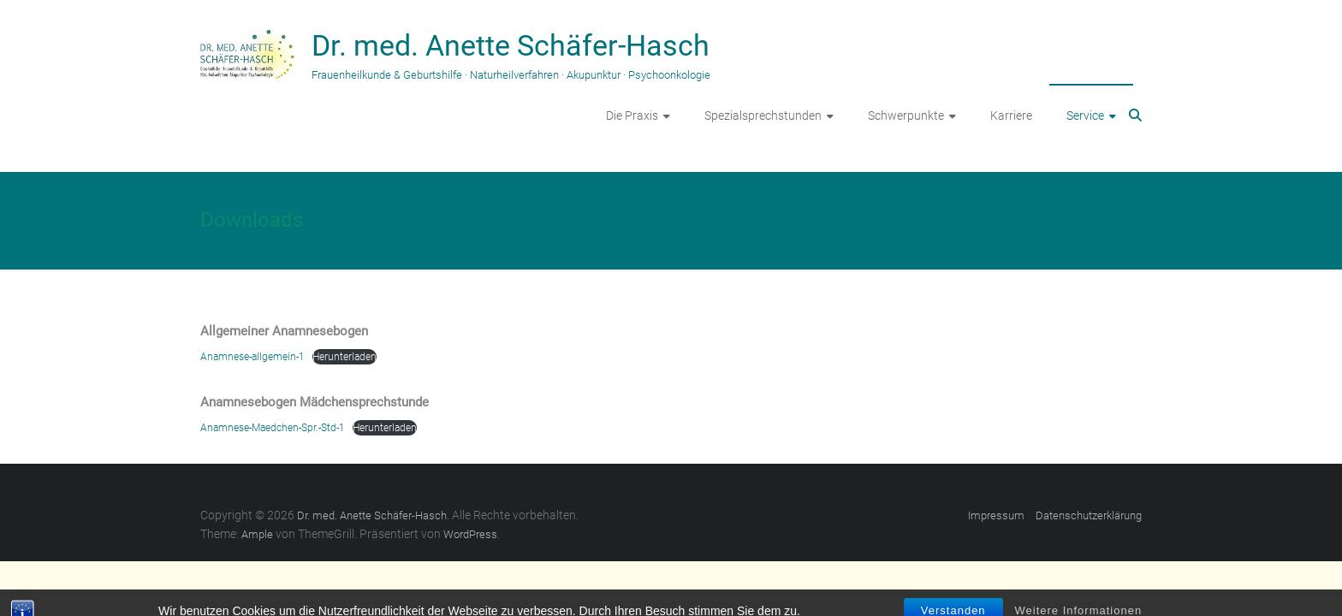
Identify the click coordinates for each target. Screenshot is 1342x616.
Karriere (1011, 115)
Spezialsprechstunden (763, 115)
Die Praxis (632, 115)
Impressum (996, 515)
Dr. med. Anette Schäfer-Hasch (511, 45)
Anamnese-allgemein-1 (252, 357)
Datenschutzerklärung (1089, 515)
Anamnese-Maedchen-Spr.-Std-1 (272, 428)
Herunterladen (344, 357)
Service (1085, 115)
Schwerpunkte (906, 115)
